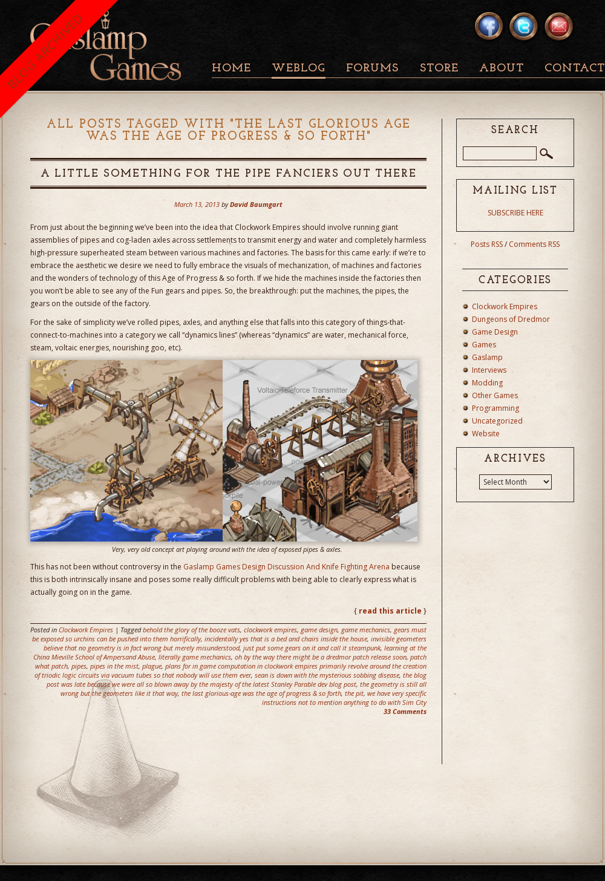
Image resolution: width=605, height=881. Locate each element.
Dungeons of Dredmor (511, 319)
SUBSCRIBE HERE (515, 213)
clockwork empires (270, 629)
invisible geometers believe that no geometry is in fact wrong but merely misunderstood (235, 643)
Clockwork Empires (86, 629)
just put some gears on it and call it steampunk (312, 647)
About (501, 68)
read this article (390, 611)
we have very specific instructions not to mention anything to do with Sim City (344, 698)
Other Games (495, 395)
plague (152, 665)
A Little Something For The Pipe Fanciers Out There (229, 174)
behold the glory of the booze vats (191, 629)
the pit (354, 693)
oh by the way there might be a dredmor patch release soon (321, 656)
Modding (487, 383)
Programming (495, 408)
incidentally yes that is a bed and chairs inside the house (285, 638)
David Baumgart (256, 204)
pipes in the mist (114, 665)
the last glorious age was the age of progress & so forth (261, 693)
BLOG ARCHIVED (45, 51)
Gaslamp (487, 357)
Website (486, 433)
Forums (372, 68)
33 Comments (405, 711)
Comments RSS (534, 244)
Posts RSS (487, 244)
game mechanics (365, 629)
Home (231, 68)
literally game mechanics (195, 656)
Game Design (495, 332)
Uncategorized (497, 421)
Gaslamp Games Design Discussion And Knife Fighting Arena (286, 567)
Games (484, 344)
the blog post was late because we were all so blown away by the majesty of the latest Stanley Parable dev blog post (237, 679)
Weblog (298, 68)
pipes (79, 665)
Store (439, 68)
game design (319, 629)
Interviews (489, 370)
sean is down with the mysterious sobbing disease (327, 675)
